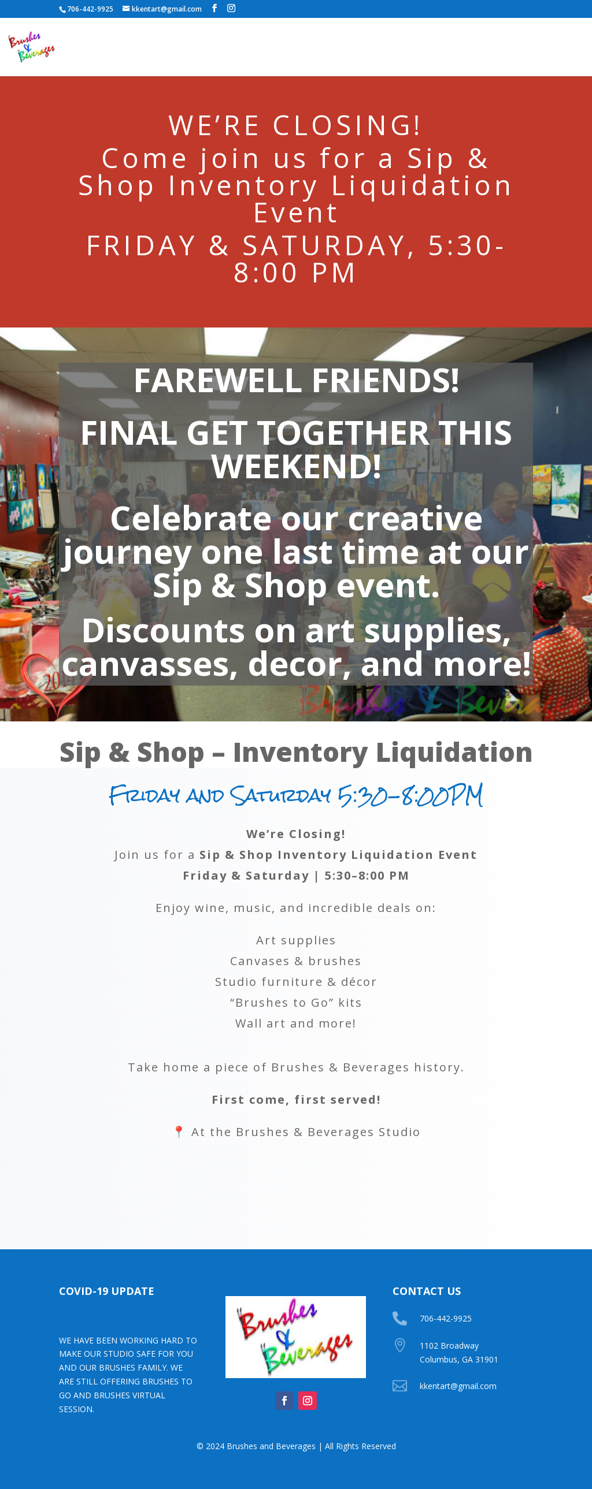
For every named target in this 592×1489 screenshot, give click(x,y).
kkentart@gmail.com (458, 1385)
